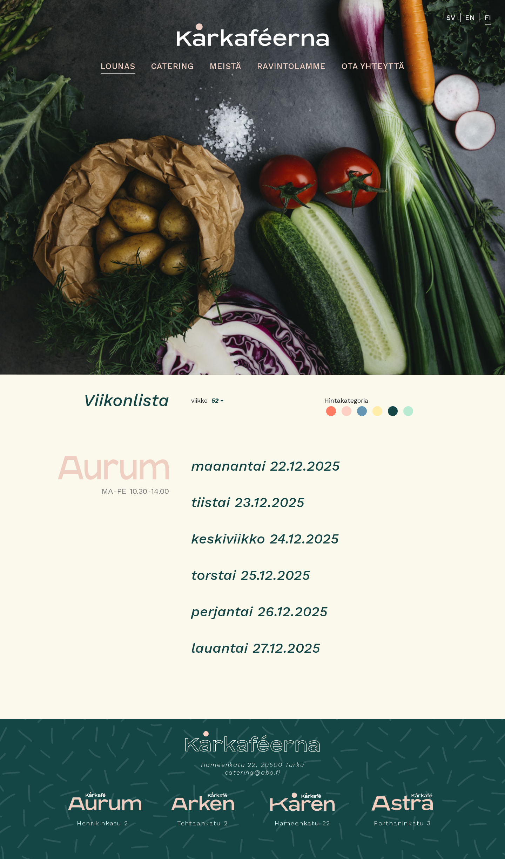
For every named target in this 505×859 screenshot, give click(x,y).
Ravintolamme (291, 66)
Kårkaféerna (253, 35)
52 (214, 400)
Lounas (118, 66)
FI (488, 17)
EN (470, 17)
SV (450, 17)
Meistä (225, 66)
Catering (172, 66)
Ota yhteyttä (373, 66)
